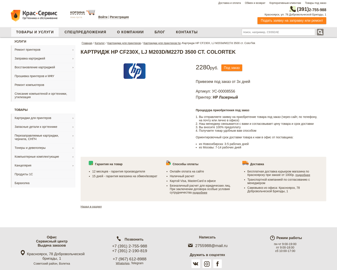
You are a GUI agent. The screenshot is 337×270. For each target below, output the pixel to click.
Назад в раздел (91, 206)
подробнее (200, 192)
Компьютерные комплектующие (37, 156)
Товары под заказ (315, 3)
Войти (102, 17)
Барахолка (22, 183)
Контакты (187, 32)
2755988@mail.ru (207, 245)
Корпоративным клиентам (285, 3)
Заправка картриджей (30, 58)
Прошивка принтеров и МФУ (34, 76)
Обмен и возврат (255, 3)
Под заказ (232, 67)
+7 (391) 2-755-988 (129, 246)
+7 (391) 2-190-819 (129, 251)
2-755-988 (304, 9)
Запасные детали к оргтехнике (36, 126)
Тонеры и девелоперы (30, 147)
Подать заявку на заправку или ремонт (292, 20)
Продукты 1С (24, 174)
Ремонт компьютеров (29, 84)
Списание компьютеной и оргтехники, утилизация (41, 95)
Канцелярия (23, 165)
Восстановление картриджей (35, 67)
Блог (160, 32)
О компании (130, 32)
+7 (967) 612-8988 (130, 259)
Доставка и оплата (229, 3)
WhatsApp (123, 263)
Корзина (77, 12)
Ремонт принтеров (27, 49)
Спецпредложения (85, 32)
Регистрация (119, 17)
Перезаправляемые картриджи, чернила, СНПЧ (37, 137)
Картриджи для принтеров (33, 117)
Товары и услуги (35, 32)
